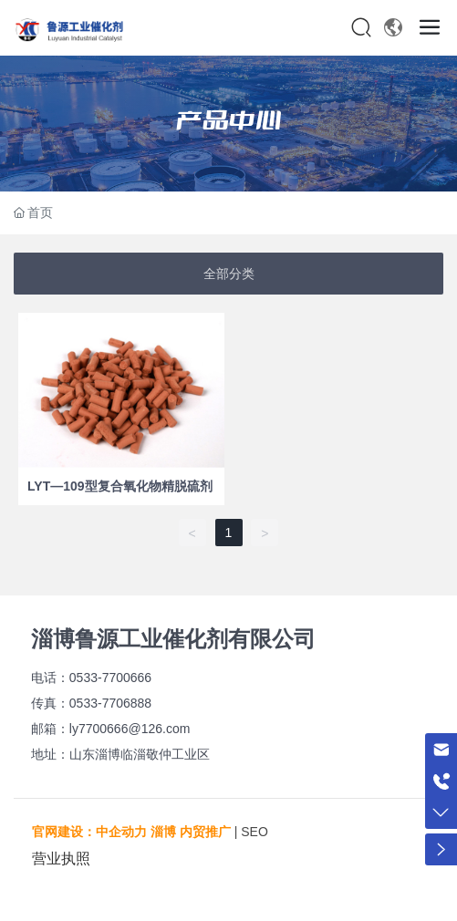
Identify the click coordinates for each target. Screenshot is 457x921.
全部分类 (228, 273)
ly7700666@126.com (130, 728)
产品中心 (229, 120)
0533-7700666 (110, 677)
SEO (254, 831)
